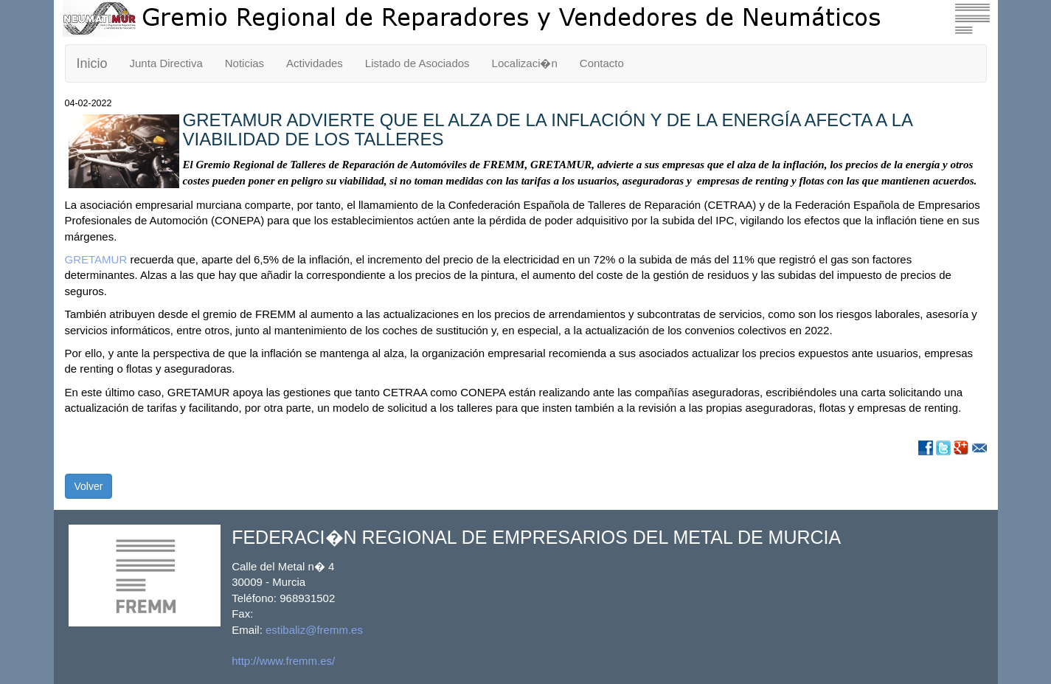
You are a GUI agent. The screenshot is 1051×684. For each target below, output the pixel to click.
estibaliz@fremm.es (314, 629)
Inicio (92, 63)
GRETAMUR (96, 259)
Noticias (244, 63)
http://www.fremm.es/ (283, 660)
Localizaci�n (525, 63)
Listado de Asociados (417, 63)
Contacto (602, 63)
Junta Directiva (166, 63)
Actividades (314, 63)
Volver (88, 486)
